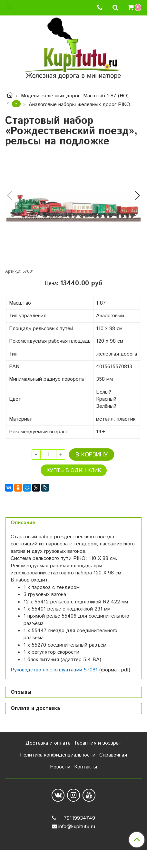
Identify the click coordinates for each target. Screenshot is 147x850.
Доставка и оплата (48, 743)
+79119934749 (77, 818)
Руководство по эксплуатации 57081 (54, 670)
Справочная (113, 755)
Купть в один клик (73, 470)
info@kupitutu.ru (76, 826)
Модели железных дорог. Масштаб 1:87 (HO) (75, 96)
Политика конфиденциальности (57, 755)
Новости (60, 767)
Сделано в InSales (73, 839)
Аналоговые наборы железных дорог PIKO (79, 104)
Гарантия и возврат (98, 743)
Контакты (85, 767)
